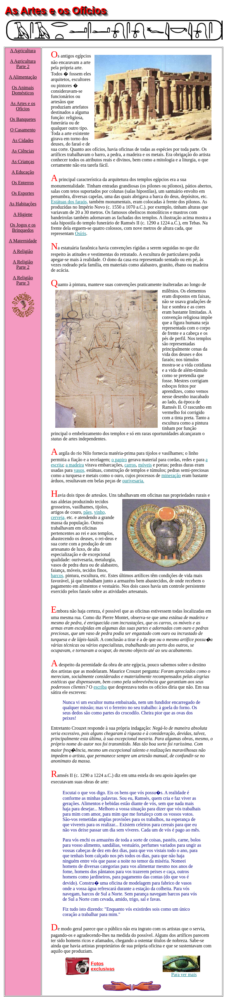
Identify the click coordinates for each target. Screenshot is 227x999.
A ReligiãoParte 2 (23, 264)
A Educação (23, 172)
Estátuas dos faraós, (69, 201)
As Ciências (23, 150)
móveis (145, 464)
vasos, (79, 470)
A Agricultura (23, 50)
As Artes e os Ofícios (23, 106)
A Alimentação (23, 77)
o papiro (119, 459)
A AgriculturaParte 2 (23, 64)
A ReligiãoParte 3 (23, 280)
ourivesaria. (133, 480)
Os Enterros (23, 182)
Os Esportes (23, 193)
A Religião (23, 251)
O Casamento (23, 129)
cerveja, (58, 517)
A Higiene (22, 214)
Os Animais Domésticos (23, 90)
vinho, (100, 512)
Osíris (80, 233)
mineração (171, 475)
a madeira (75, 464)
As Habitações (23, 203)
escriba (100, 686)
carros (130, 464)
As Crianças (22, 161)
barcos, (57, 575)
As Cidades (22, 140)
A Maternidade (23, 240)
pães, (88, 512)
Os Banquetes (23, 119)
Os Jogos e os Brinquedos (23, 227)
